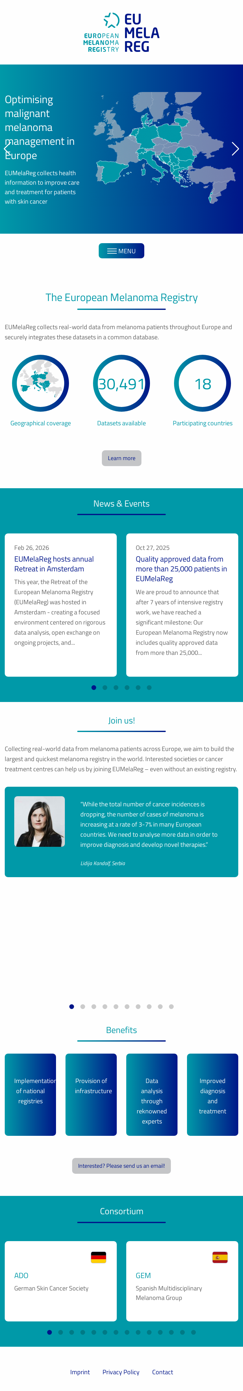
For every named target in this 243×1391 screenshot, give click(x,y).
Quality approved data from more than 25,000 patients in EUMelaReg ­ (181, 568)
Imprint (80, 1372)
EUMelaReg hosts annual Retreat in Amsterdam (54, 563)
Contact (162, 1372)
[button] (7, 149)
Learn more (121, 458)
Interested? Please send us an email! (121, 1165)
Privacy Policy (121, 1372)
